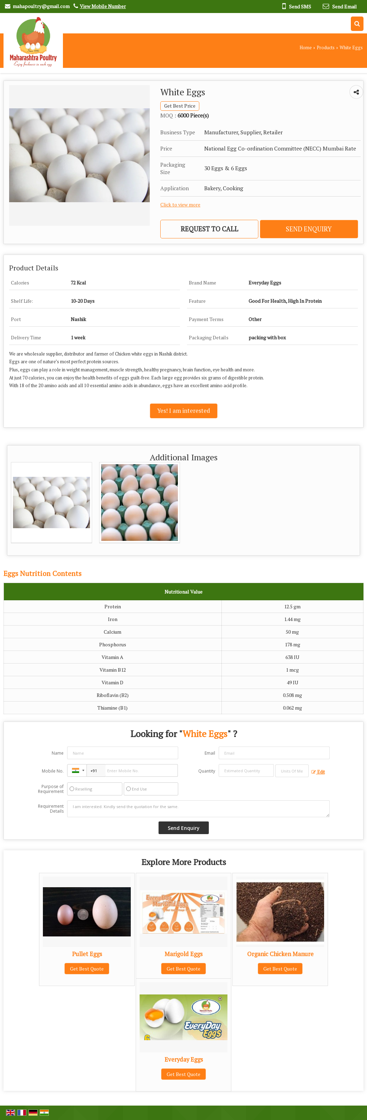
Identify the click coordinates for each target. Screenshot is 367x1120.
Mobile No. (53, 771)
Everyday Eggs (184, 1059)
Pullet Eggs (87, 954)
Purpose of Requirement (51, 789)
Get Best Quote (87, 968)
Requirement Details (51, 809)
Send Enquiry (309, 229)
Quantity (206, 771)
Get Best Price (179, 106)
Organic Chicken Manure (280, 954)
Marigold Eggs (183, 954)
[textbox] (292, 770)
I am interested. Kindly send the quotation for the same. (198, 808)
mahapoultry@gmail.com (41, 6)
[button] (103, 6)
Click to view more (180, 204)
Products (326, 48)
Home (306, 48)
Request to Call (209, 229)
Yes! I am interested (183, 411)
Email (210, 753)
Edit (318, 772)
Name (58, 753)
